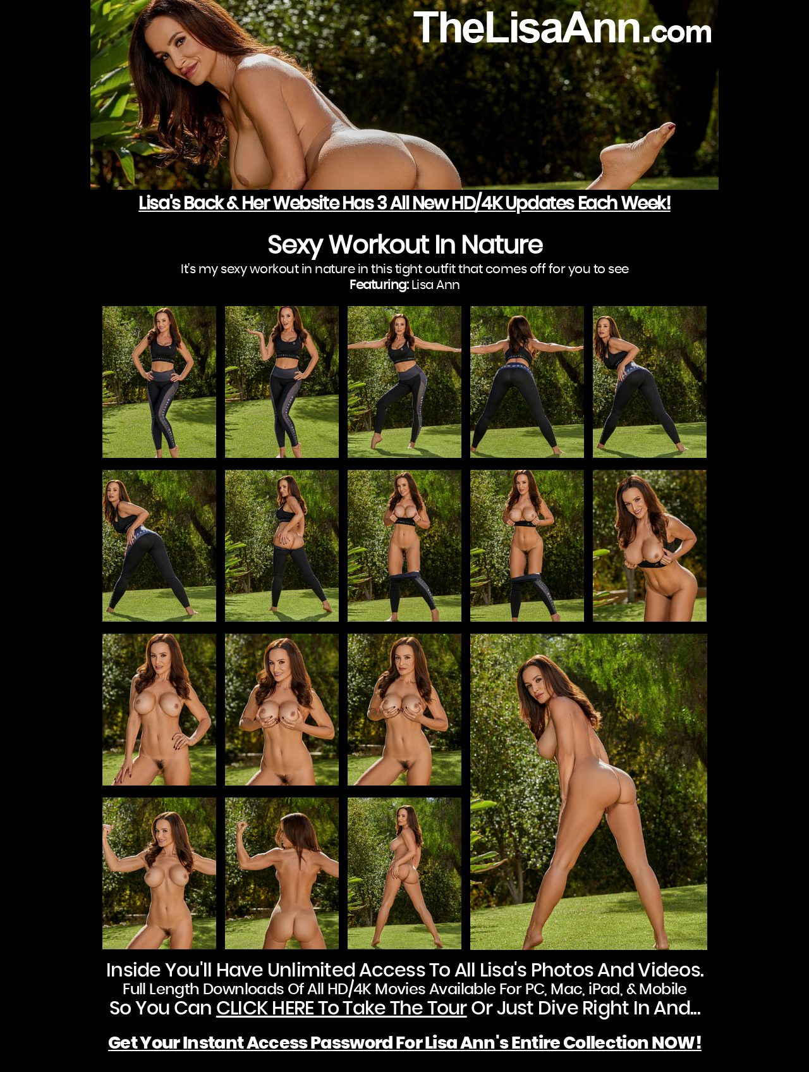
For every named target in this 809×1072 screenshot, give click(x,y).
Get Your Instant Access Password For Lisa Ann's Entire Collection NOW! (405, 1043)
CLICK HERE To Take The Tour (341, 1008)
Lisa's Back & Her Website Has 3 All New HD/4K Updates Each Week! (404, 204)
